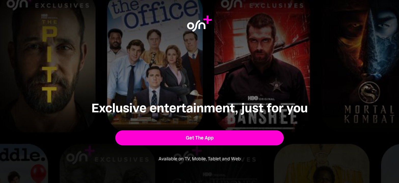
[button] (199, 137)
